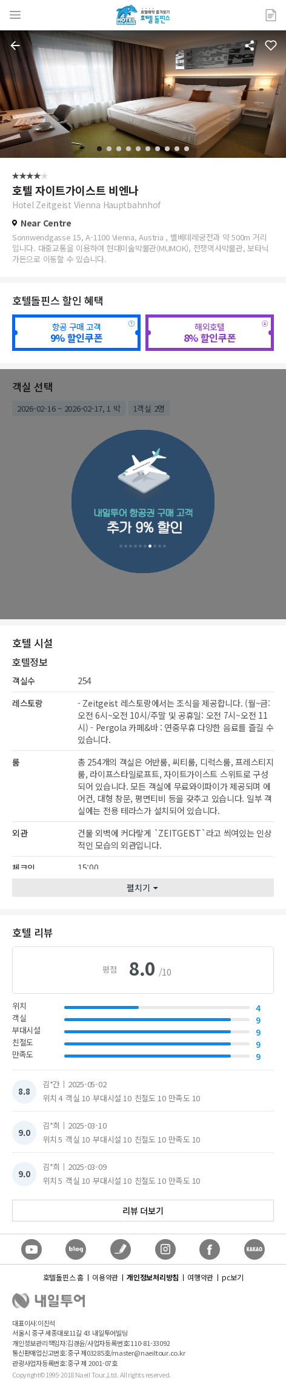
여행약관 (200, 1277)
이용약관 (105, 1277)
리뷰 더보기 (142, 1210)
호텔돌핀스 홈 (63, 1277)
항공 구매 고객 (76, 333)
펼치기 (138, 888)
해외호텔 (209, 333)
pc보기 (232, 1277)
